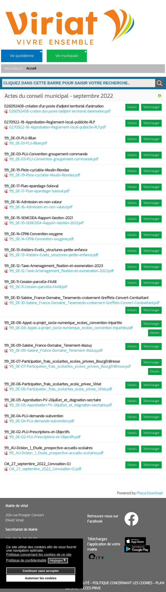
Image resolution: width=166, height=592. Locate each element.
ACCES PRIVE (91, 588)
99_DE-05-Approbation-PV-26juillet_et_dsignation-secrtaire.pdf (60, 405)
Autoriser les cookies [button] (41, 578)
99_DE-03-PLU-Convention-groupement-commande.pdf (53, 159)
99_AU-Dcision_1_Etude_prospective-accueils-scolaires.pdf (56, 453)
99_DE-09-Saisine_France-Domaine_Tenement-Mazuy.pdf (55, 350)
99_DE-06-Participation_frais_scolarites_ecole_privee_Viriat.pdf (60, 389)
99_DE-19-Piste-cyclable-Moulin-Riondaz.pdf (44, 175)
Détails (132, 107)
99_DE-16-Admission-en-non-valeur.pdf (40, 207)
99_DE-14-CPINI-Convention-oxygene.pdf (41, 239)
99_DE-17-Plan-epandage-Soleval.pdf (39, 191)
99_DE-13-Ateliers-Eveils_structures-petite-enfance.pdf (53, 255)
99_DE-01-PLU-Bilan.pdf (28, 143)
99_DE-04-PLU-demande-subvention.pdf (41, 421)
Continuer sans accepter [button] (40, 571)
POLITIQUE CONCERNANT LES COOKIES (122, 583)
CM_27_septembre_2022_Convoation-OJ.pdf (45, 469)
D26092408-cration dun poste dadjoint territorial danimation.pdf (59, 111)
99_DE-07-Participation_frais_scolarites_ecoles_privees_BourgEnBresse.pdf (70, 366)
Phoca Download (150, 493)
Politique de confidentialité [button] (26, 560)
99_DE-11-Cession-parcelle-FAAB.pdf (38, 287)
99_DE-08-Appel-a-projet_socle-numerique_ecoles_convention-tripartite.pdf (71, 328)
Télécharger (151, 107)
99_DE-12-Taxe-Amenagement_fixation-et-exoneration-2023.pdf (61, 271)
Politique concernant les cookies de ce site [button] (39, 554)
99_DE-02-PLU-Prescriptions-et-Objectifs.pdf (44, 437)
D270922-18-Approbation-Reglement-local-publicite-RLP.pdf (57, 127)
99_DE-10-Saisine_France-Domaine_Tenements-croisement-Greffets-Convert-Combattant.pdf (84, 303)
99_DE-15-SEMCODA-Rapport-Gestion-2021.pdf (46, 223)
